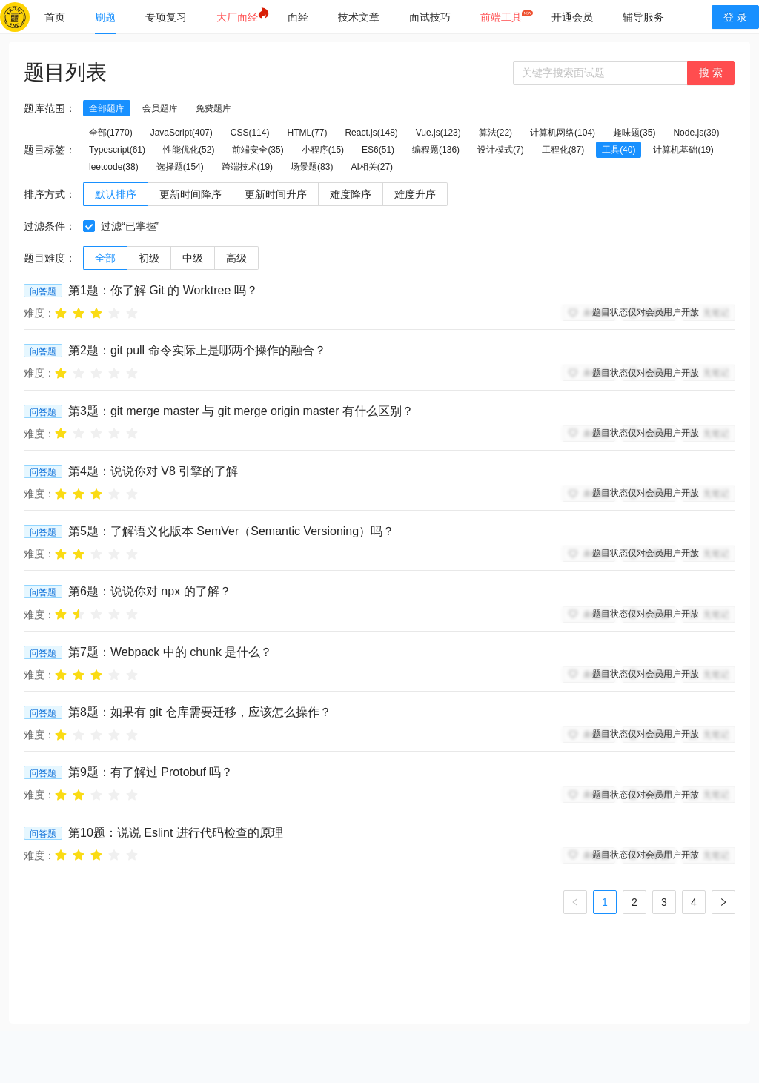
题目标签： (50, 150)
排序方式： (50, 194)
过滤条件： (50, 226)
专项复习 (166, 17)
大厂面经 (237, 17)
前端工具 (501, 17)
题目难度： (50, 258)
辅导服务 (643, 17)
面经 (298, 17)
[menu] (363, 16)
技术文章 (359, 17)
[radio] (61, 312)
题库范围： (50, 108)
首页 (54, 17)
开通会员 (572, 17)
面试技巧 (430, 17)
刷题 (105, 17)
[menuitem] (55, 17)
